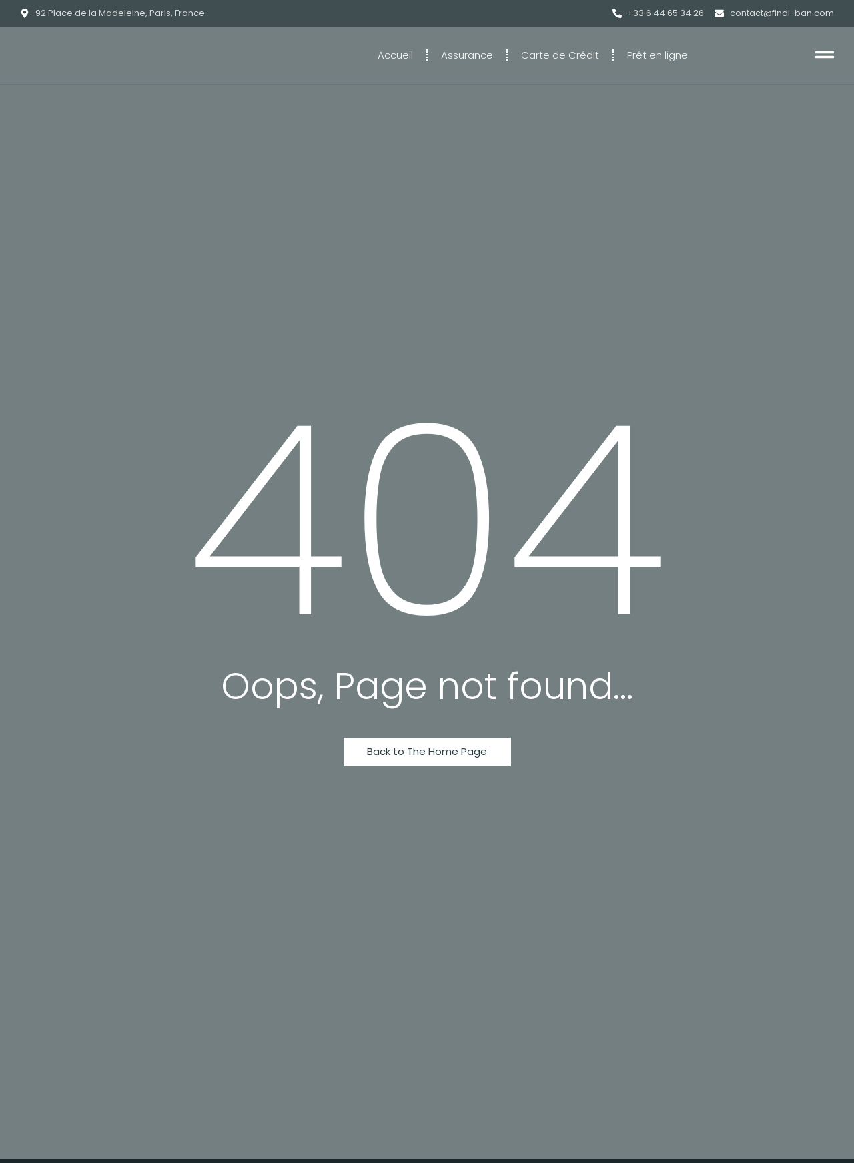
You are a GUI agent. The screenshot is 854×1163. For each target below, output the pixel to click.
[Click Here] (824, 57)
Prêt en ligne (657, 55)
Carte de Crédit (560, 55)
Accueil (395, 55)
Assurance (467, 55)
